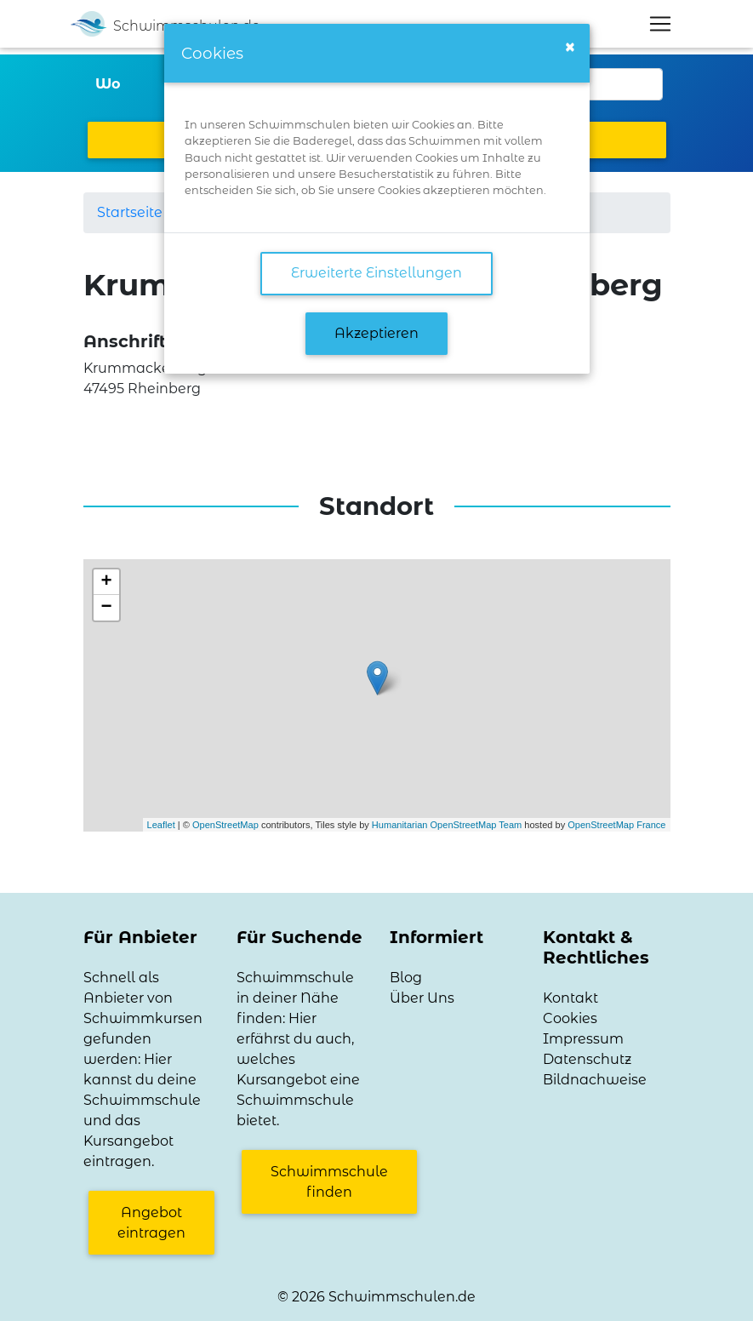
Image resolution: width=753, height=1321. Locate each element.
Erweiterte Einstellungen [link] (376, 273)
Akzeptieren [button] (376, 333)
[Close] (570, 47)
